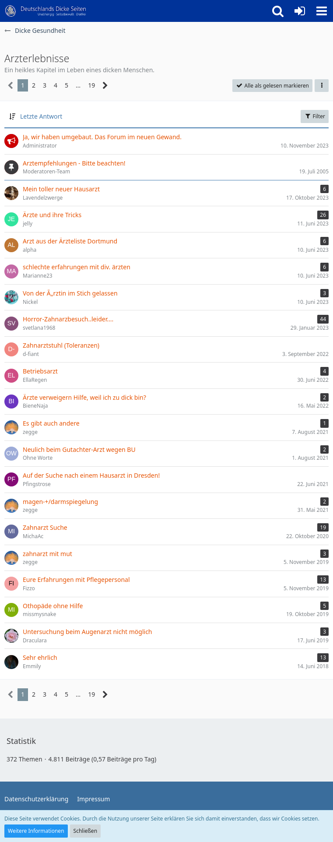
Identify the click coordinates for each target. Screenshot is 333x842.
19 (91, 85)
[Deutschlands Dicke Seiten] (46, 11)
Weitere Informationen (36, 831)
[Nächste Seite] (105, 85)
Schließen (85, 831)
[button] (321, 11)
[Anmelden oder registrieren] (299, 11)
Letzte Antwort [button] (41, 116)
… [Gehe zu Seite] (78, 85)
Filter (314, 116)
